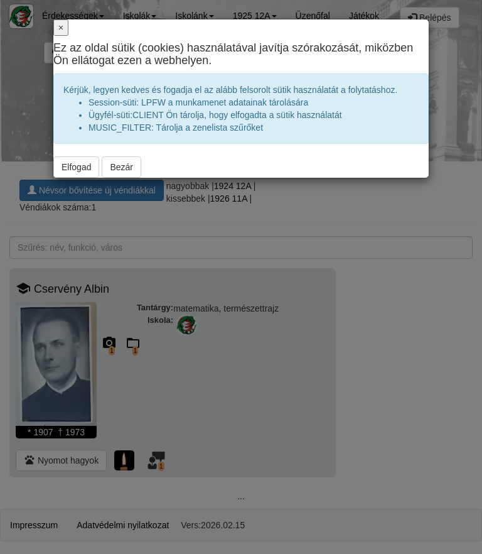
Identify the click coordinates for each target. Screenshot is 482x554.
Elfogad (76, 167)
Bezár (121, 167)
